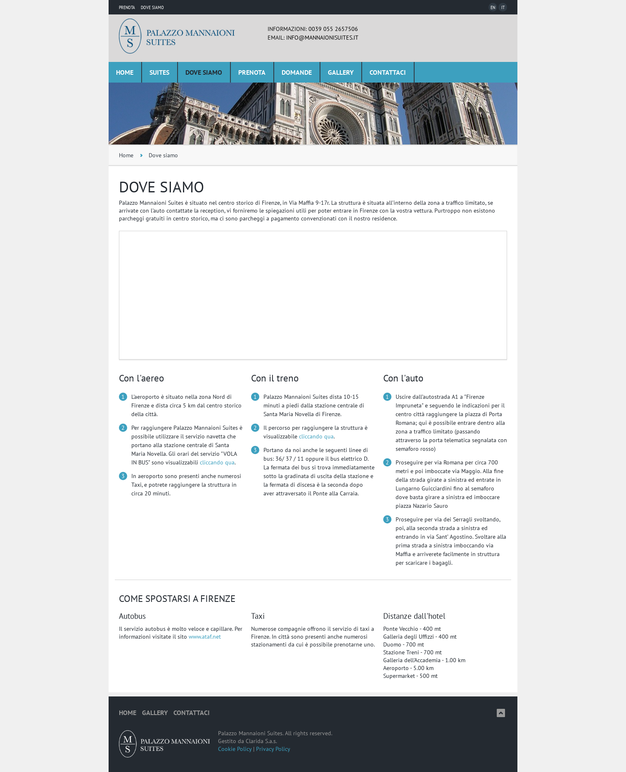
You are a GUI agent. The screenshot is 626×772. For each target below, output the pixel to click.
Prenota (127, 7)
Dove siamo (203, 72)
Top (501, 713)
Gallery (340, 72)
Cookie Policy (234, 749)
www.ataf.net (205, 636)
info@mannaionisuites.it (322, 37)
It (503, 7)
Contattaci (388, 72)
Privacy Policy (273, 749)
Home (124, 72)
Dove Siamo (152, 7)
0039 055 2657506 (333, 29)
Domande (297, 72)
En (493, 7)
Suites (159, 72)
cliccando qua (217, 462)
